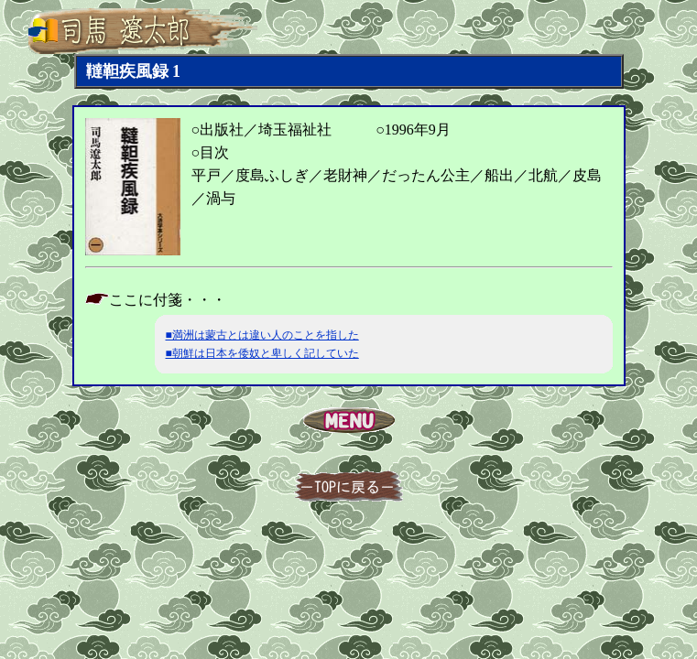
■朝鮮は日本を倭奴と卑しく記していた (262, 353)
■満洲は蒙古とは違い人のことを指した (262, 335)
